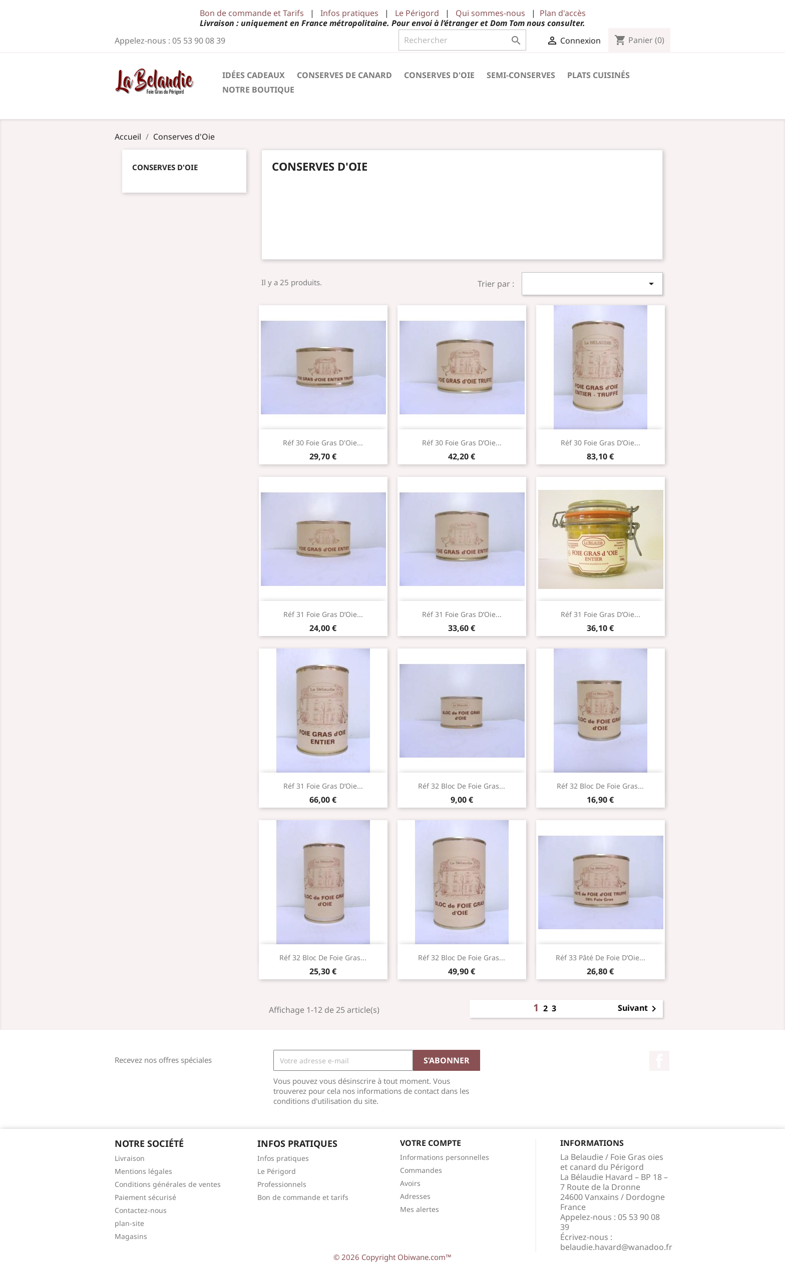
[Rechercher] (462, 40)
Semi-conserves (521, 75)
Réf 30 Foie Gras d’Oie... (462, 442)
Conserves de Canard (344, 75)
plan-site (129, 1223)
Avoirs (410, 1183)
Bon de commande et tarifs (302, 1197)
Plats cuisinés (598, 75)
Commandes (421, 1170)
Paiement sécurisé (145, 1197)
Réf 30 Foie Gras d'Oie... (323, 442)
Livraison (130, 1158)
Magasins (131, 1236)
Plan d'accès (563, 13)
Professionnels (281, 1184)
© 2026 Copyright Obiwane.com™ (392, 1257)
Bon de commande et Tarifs (252, 13)
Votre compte (430, 1142)
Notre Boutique (258, 89)
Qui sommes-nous (490, 13)
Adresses (415, 1196)
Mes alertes (419, 1209)
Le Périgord (417, 13)
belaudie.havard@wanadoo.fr (616, 1246)
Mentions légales (143, 1171)
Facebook (659, 1061)
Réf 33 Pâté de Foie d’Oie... (600, 957)
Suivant (639, 1009)
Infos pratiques (349, 13)
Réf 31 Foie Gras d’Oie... (323, 614)
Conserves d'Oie (439, 75)
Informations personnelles (444, 1157)
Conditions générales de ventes (168, 1184)
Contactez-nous (141, 1210)
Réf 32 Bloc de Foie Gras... (461, 786)
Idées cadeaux (253, 75)
